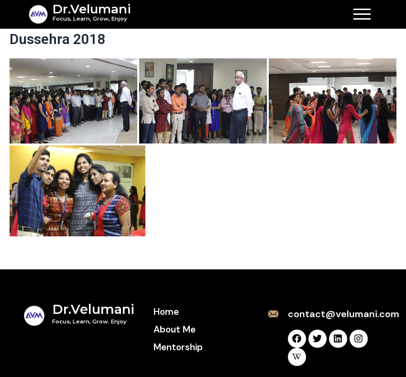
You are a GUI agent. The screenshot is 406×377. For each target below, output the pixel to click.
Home (166, 312)
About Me (175, 329)
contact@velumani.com (343, 314)
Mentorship (178, 347)
